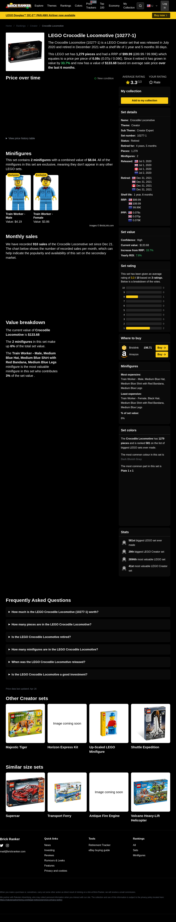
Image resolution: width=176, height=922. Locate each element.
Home (9, 26)
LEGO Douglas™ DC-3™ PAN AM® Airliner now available (40, 15)
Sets (135, 837)
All (134, 832)
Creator (34, 26)
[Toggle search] (140, 5)
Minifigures (139, 842)
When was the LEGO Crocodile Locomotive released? (48, 649)
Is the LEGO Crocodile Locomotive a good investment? (49, 661)
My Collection (129, 5)
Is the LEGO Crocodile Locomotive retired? (41, 624)
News (47, 832)
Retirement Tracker (99, 832)
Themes (52, 5)
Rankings (65, 5)
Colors (78, 5)
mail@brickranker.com (13, 838)
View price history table (22, 138)
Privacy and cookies (55, 858)
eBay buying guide (99, 837)
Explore (39, 5)
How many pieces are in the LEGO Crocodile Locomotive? (51, 611)
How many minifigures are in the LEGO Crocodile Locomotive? (55, 636)
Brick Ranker (10, 826)
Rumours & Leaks (54, 847)
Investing (49, 837)
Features (49, 853)
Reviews (49, 842)
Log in (165, 5)
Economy (114, 5)
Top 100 (102, 5)
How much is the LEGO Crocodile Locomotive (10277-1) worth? (55, 599)
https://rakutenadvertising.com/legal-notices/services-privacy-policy (31, 887)
